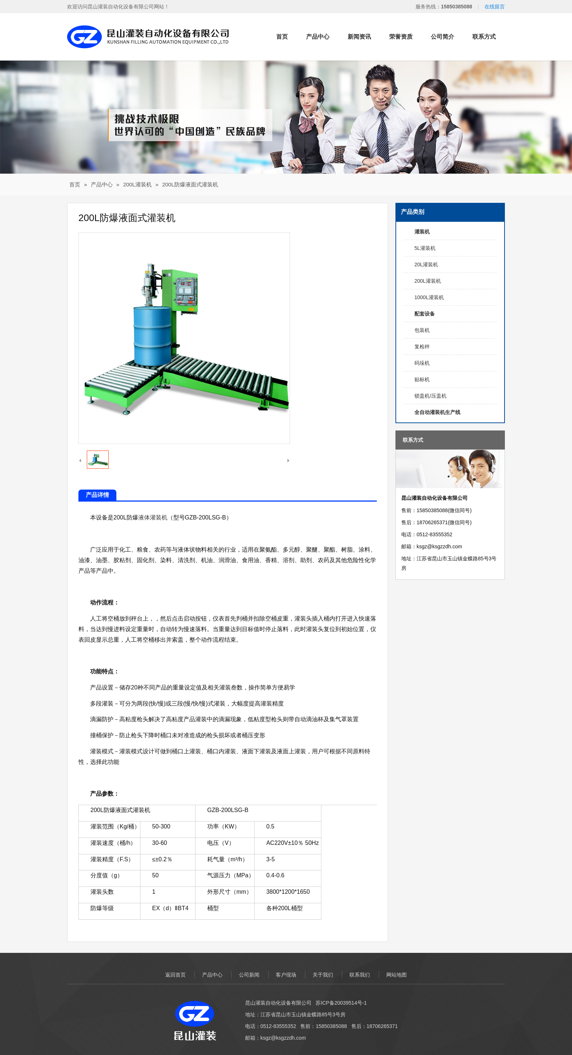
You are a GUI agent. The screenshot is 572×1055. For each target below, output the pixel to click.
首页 (282, 37)
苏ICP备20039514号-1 (341, 1003)
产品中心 (317, 37)
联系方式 (484, 37)
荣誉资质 (401, 37)
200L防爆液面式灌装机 (190, 184)
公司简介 (442, 37)
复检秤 (422, 346)
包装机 (422, 330)
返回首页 (175, 975)
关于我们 (323, 975)
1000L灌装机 (429, 297)
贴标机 (422, 379)
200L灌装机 (137, 184)
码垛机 (422, 363)
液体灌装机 (152, 517)
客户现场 (286, 975)
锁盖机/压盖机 (430, 396)
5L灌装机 (425, 248)
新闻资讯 (359, 37)
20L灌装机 (426, 264)
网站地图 (396, 975)
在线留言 (494, 6)
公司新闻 (249, 975)
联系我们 (359, 975)
